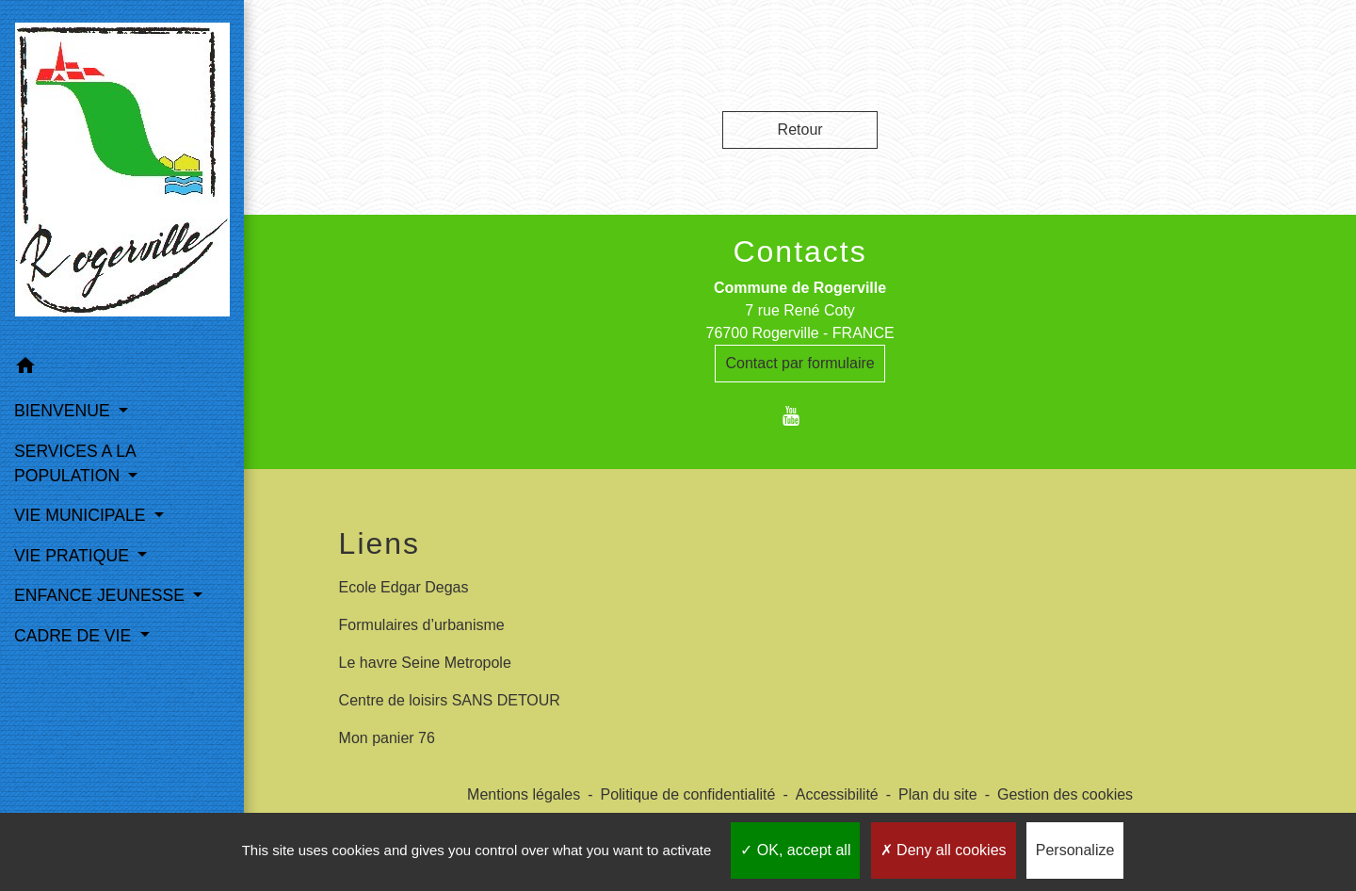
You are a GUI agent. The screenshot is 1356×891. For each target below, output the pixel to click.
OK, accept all (795, 850)
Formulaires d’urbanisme (422, 625)
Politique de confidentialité (687, 794)
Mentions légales (523, 794)
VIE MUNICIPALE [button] (82, 515)
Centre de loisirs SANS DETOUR (449, 700)
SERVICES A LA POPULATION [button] (75, 463)
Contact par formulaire (799, 363)
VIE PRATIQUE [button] (74, 555)
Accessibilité (837, 794)
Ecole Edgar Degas (404, 587)
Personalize (1075, 850)
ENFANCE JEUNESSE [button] (101, 595)
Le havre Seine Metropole (425, 663)
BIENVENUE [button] (64, 410)
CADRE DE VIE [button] (75, 635)
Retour (800, 130)
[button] (122, 369)
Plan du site (937, 794)
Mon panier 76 (387, 738)
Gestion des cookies (1065, 794)
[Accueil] (122, 173)
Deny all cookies (943, 850)
